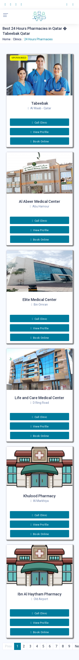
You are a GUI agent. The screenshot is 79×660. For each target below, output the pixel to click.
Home (7, 39)
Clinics (17, 39)
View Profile (39, 132)
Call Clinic (39, 122)
